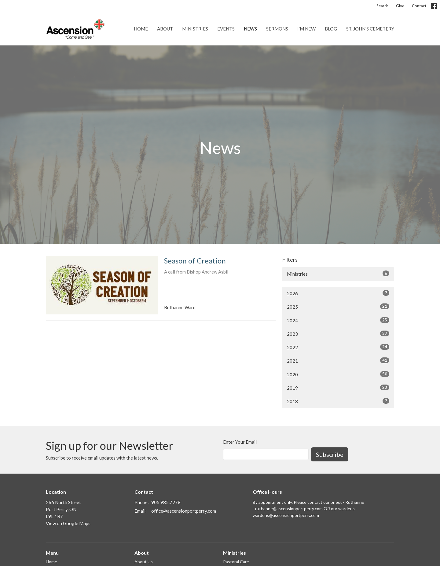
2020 (338, 374)
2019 (338, 388)
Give (400, 5)
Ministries (195, 28)
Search (382, 5)
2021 (338, 360)
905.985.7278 (166, 502)
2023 (338, 334)
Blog (331, 28)
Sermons (277, 28)
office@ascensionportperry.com (183, 511)
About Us (143, 561)
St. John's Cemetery (370, 28)
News (250, 28)
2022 (338, 347)
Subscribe (329, 454)
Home (141, 28)
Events (226, 28)
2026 (338, 293)
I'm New (306, 28)
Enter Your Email (240, 442)
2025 (338, 306)
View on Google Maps (68, 523)
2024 (338, 320)
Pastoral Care (236, 561)
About (165, 28)
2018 (338, 401)
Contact (419, 5)
